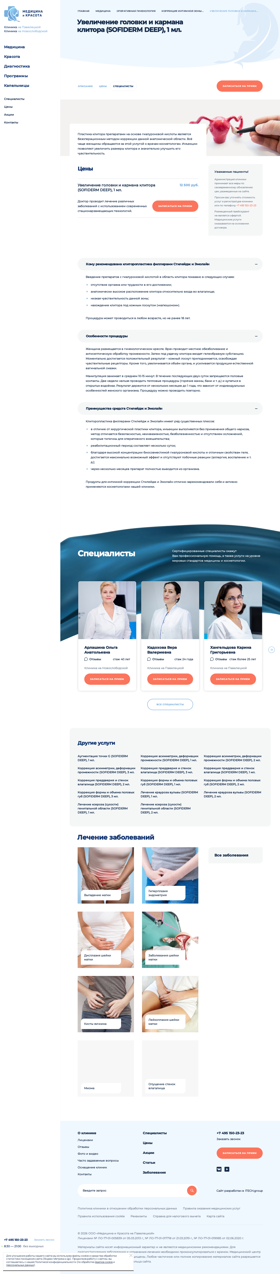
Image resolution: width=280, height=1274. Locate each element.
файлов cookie (104, 1262)
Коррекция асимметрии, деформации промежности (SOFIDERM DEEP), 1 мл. (169, 758)
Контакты (11, 122)
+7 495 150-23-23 (16, 1239)
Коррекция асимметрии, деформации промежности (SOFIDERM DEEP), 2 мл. (232, 758)
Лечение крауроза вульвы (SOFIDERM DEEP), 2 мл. (232, 794)
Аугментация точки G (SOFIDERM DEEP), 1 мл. (103, 758)
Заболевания (154, 1172)
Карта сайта (215, 1216)
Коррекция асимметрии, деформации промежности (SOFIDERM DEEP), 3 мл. (106, 770)
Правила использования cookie (101, 1216)
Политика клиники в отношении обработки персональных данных (127, 1208)
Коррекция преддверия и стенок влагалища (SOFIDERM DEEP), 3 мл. (167, 770)
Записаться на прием (240, 86)
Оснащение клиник (92, 1167)
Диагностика (17, 66)
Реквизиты (139, 1216)
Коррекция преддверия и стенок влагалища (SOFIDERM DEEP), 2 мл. (104, 782)
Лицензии (85, 1140)
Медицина (14, 47)
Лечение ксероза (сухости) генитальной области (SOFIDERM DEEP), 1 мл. (103, 808)
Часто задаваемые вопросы (98, 1160)
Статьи (149, 1163)
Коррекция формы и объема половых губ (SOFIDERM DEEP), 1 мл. (169, 782)
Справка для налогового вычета (177, 1216)
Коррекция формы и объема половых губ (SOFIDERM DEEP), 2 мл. (232, 782)
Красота (12, 57)
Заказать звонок (44, 1240)
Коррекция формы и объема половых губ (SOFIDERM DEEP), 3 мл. (106, 794)
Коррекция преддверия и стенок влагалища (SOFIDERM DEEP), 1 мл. (229, 770)
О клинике (87, 1133)
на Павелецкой (29, 27)
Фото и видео (88, 1154)
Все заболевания (231, 855)
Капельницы (16, 85)
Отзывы (83, 1147)
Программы (16, 76)
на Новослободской (32, 31)
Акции (9, 114)
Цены (8, 106)
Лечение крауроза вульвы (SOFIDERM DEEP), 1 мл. (169, 794)
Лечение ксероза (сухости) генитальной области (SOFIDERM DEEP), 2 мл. (165, 808)
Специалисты (14, 99)
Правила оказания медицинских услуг (211, 1208)
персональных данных (20, 1265)
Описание (85, 86)
